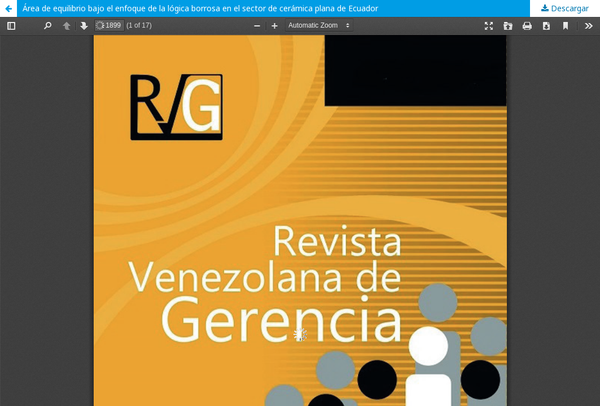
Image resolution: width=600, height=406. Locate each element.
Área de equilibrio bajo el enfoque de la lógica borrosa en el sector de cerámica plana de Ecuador (200, 8)
